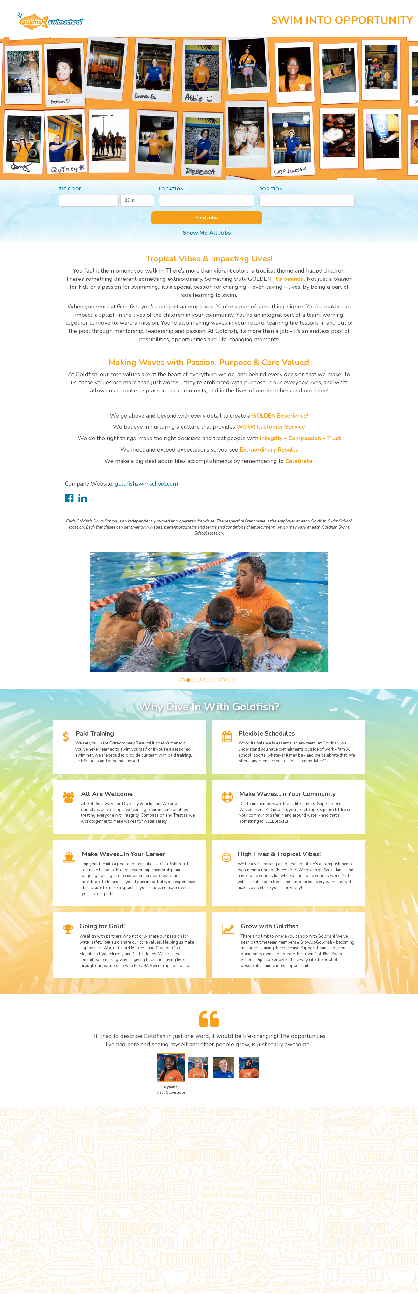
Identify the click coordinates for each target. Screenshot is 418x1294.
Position (271, 189)
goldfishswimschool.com (146, 484)
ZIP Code (70, 189)
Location (171, 189)
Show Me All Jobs (207, 233)
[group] (209, 612)
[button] (182, 680)
